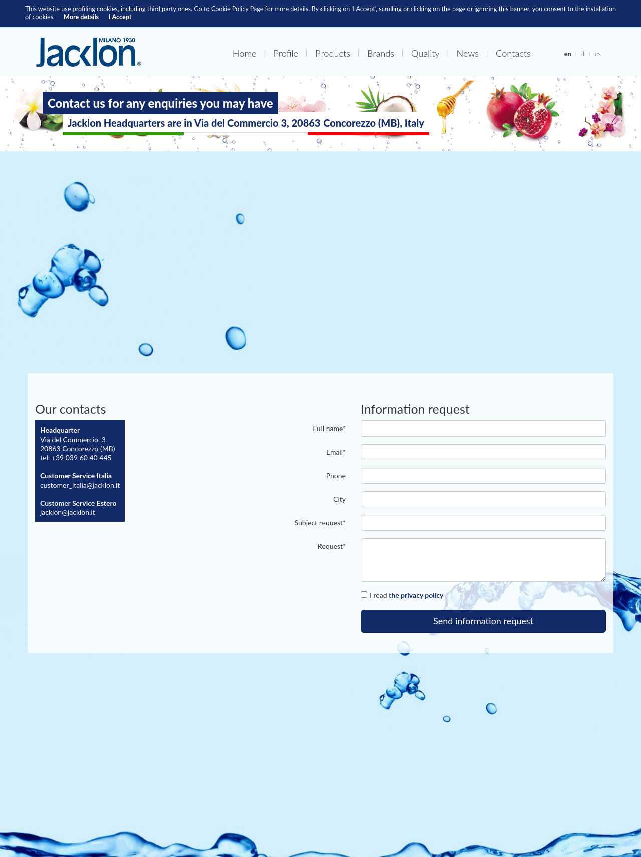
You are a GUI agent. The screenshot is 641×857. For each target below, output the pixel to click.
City (339, 499)
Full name (329, 428)
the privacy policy (416, 595)
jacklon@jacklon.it (67, 512)
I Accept (120, 17)
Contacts (513, 53)
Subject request (320, 522)
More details (81, 17)
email (336, 452)
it (583, 54)
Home (245, 53)
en (567, 54)
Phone (336, 475)
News (468, 53)
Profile (286, 53)
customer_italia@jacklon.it (80, 485)
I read (402, 595)
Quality (425, 53)
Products (332, 53)
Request (331, 546)
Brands (380, 53)
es (598, 54)
